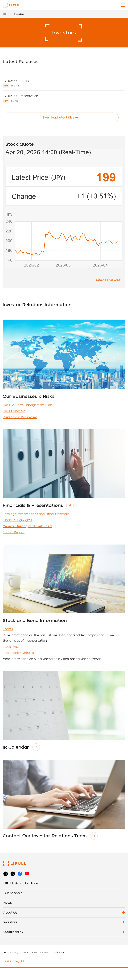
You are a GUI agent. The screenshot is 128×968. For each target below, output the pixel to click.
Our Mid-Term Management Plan (27, 405)
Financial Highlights (17, 520)
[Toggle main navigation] (123, 5)
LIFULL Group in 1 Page (20, 883)
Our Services (12, 893)
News (7, 902)
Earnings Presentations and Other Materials (36, 514)
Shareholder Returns (18, 652)
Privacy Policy (10, 952)
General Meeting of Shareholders (27, 526)
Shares (8, 629)
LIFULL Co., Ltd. (12, 5)
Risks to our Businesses (20, 417)
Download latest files (58, 117)
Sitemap (44, 952)
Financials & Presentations (33, 505)
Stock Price (11, 646)
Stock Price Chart (109, 279)
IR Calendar (16, 747)
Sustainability (13, 931)
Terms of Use (29, 952)
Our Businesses (14, 411)
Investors (10, 922)
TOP (5, 14)
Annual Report (13, 532)
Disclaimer (58, 952)
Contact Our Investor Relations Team (45, 836)
